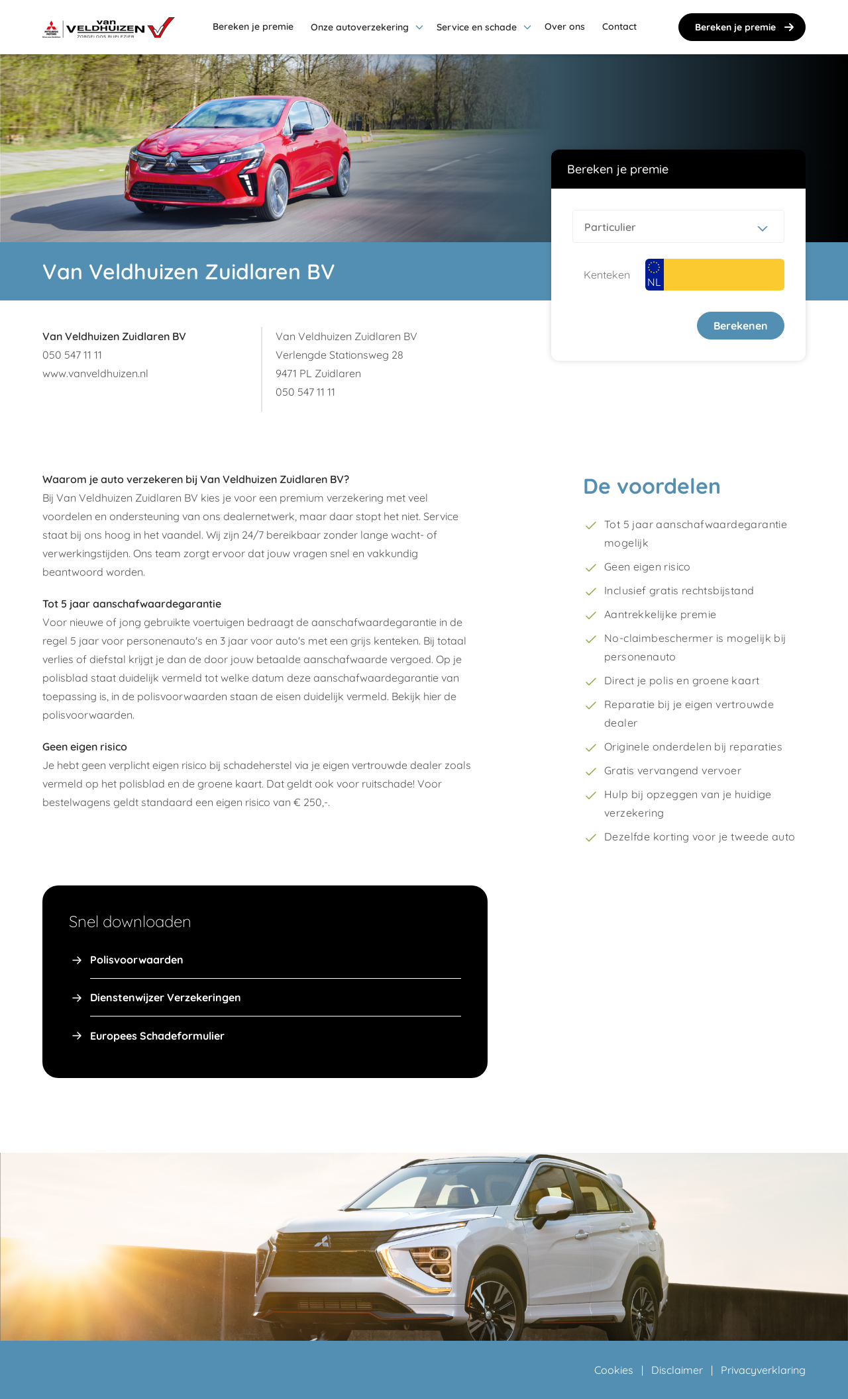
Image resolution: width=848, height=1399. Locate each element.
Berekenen (741, 325)
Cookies (613, 1369)
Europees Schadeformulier (157, 1035)
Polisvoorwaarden (137, 959)
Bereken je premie (746, 27)
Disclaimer (677, 1369)
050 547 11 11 (72, 354)
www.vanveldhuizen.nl (95, 373)
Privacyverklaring (763, 1369)
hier (432, 696)
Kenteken (607, 274)
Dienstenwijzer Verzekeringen (165, 997)
